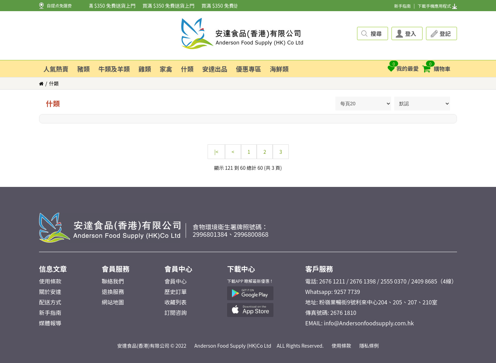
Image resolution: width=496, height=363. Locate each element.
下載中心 (241, 269)
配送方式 (50, 302)
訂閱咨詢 (175, 312)
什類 (187, 68)
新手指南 (402, 6)
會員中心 (178, 269)
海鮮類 (279, 68)
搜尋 (376, 33)
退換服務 (113, 291)
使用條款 (50, 281)
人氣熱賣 (56, 68)
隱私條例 (369, 345)
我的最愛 (403, 66)
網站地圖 (113, 302)
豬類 (83, 68)
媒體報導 (50, 323)
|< (216, 151)
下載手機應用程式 (437, 6)
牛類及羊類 (114, 68)
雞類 (145, 68)
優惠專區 (248, 68)
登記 (445, 33)
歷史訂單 (175, 291)
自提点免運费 (59, 5)
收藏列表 (175, 302)
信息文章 (53, 269)
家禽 (166, 68)
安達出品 (214, 68)
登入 (410, 33)
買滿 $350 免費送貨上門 (110, 5)
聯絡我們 (113, 281)
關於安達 (50, 291)
